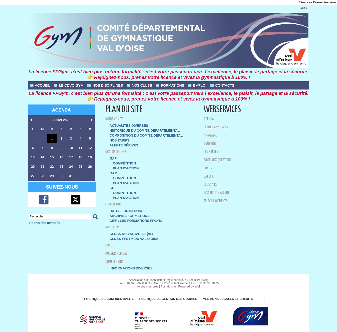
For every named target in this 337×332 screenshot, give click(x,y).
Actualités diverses (127, 125)
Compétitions (115, 257)
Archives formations (128, 212)
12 (90, 147)
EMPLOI (197, 85)
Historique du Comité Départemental (142, 130)
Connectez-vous (325, 2)
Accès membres (149, 282)
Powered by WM (188, 282)
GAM (113, 171)
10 (71, 147)
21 (42, 166)
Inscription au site (218, 192)
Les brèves (211, 151)
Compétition (123, 162)
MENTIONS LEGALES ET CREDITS (230, 294)
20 (32, 166)
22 (52, 166)
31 (71, 175)
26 (90, 166)
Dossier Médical (117, 249)
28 (42, 175)
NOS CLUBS (139, 85)
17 (71, 156)
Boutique (211, 143)
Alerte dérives (123, 144)
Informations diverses (129, 263)
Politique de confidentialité (107, 294)
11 (80, 147)
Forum (208, 168)
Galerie (209, 176)
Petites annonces (217, 127)
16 (61, 156)
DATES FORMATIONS (125, 207)
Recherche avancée (43, 221)
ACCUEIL (40, 85)
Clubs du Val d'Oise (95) (129, 229)
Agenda (61, 109)
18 (80, 156)
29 (52, 175)
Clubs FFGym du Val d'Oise (132, 234)
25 (80, 166)
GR (112, 185)
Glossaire (211, 184)
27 (32, 175)
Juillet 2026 (61, 120)
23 (61, 166)
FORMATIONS (170, 85)
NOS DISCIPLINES (105, 85)
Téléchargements (217, 201)
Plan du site (168, 282)
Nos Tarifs (119, 139)
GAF (113, 157)
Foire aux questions (219, 160)
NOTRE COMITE (115, 119)
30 (61, 175)
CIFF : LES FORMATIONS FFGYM (134, 217)
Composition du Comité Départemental (143, 135)
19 (90, 156)
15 (52, 156)
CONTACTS (222, 85)
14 (42, 156)
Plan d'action (125, 166)
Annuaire (211, 135)
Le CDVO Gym (68, 85)
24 (71, 166)
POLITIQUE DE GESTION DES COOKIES (168, 294)
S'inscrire (305, 2)
